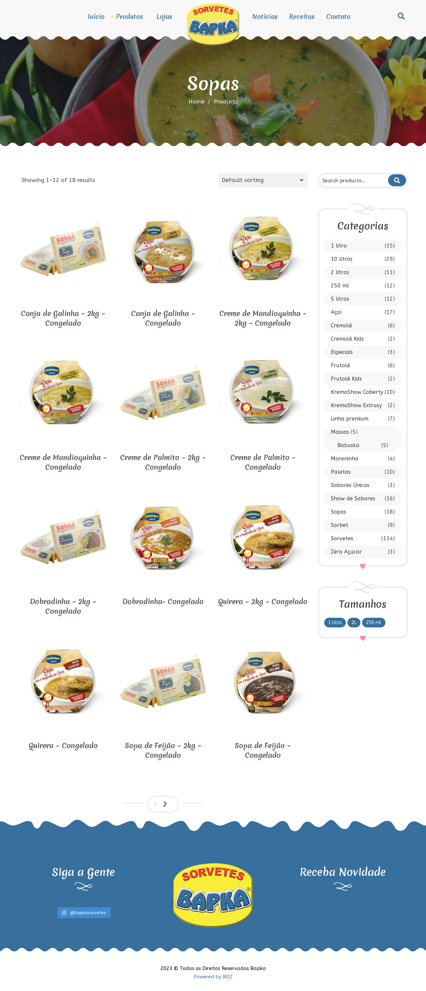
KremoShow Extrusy (356, 405)
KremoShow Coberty (357, 392)
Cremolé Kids (347, 339)
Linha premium (349, 418)
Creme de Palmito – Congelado (263, 462)
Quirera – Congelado (63, 745)
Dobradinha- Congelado (163, 601)
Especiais (342, 352)
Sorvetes (342, 538)
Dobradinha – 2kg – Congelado (63, 606)
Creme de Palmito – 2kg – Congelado (163, 462)
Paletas (340, 472)
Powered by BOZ (213, 977)
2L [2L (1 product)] (353, 622)
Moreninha (344, 458)
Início (96, 16)
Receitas (302, 16)
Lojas (164, 16)
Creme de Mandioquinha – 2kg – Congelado (263, 318)
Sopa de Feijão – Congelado (263, 750)
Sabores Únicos (350, 485)
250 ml (340, 285)
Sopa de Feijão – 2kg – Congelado (163, 750)
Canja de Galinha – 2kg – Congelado (63, 318)
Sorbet (339, 525)
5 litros (340, 299)
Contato (338, 16)
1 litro (339, 246)
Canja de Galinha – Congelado (163, 318)
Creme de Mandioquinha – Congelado (63, 462)
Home (196, 101)
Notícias (265, 16)
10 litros (341, 259)
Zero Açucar (346, 552)
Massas (340, 432)
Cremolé (341, 325)
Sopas (338, 512)
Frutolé (340, 365)
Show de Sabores (353, 498)
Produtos (129, 16)
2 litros (340, 272)
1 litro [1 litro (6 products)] (335, 622)
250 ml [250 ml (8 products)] (373, 622)
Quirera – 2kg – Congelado (263, 601)
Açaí (336, 312)
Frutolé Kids (346, 379)
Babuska (348, 445)
